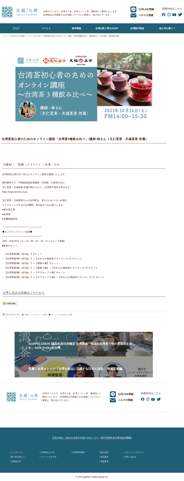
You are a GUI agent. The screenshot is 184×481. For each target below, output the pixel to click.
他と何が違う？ (167, 28)
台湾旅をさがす (48, 452)
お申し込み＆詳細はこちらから (24, 292)
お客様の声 (16, 461)
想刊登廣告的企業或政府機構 (116, 437)
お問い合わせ (130, 457)
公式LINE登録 (142, 9)
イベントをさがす (34, 36)
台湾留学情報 (79, 452)
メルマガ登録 (141, 15)
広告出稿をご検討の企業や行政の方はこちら (75, 437)
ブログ (15, 28)
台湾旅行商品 (137, 28)
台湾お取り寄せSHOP (106, 28)
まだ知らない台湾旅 (17, 36)
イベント (46, 28)
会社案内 (104, 457)
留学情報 (76, 28)
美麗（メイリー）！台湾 (35, 314)
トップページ (17, 452)
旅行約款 (104, 452)
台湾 (70, 314)
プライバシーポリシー (134, 452)
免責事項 (104, 461)
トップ (4, 36)
